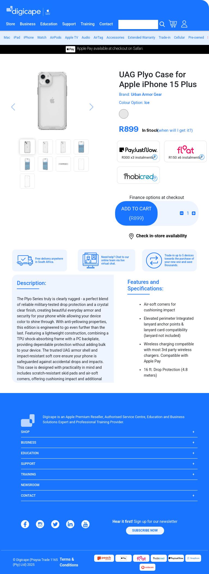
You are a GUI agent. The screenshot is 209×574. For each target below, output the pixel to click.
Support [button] (28, 464)
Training (88, 24)
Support (69, 24)
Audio (86, 37)
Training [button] (28, 474)
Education (48, 24)
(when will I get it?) (175, 130)
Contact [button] (28, 496)
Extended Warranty (141, 37)
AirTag (98, 37)
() (136, 213)
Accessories (115, 37)
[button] (13, 128)
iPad (17, 37)
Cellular (179, 37)
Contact (106, 24)
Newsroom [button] (30, 485)
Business (27, 24)
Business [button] (28, 442)
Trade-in (164, 37)
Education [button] (30, 453)
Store (10, 24)
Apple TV (71, 37)
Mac (7, 37)
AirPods (56, 37)
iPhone (29, 37)
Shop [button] (25, 432)
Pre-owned (196, 37)
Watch (42, 37)
